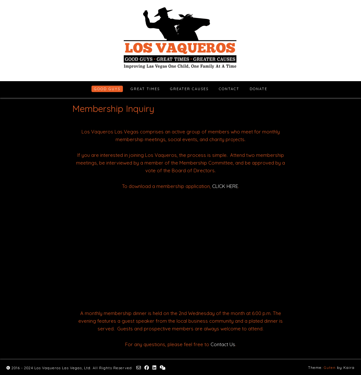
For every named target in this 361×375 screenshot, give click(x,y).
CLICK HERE (225, 186)
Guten (330, 367)
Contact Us (223, 344)
